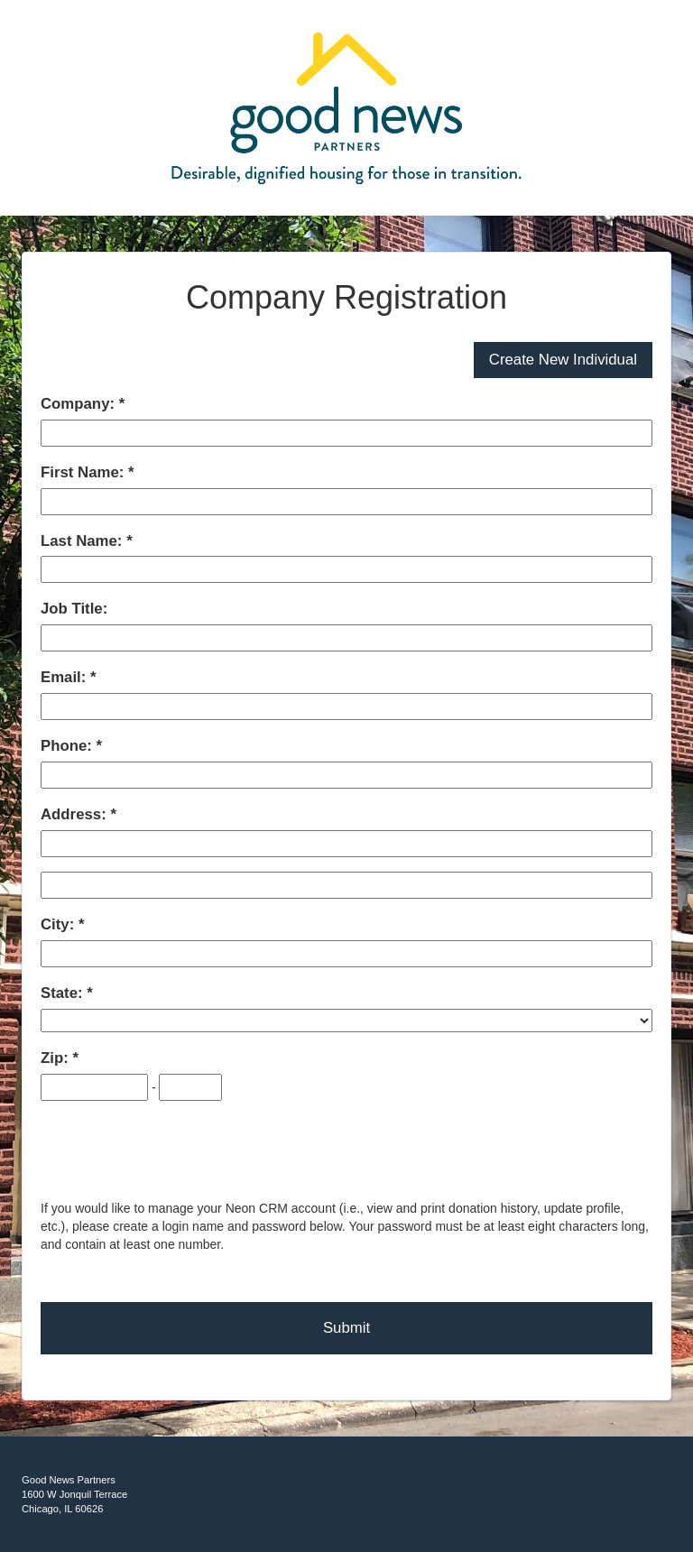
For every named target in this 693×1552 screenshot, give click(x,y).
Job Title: (74, 608)
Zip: (56, 1058)
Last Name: (83, 541)
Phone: (69, 745)
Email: (65, 677)
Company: (80, 403)
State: (64, 993)
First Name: (84, 472)
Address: (75, 814)
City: (60, 924)
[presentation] (178, 1151)
